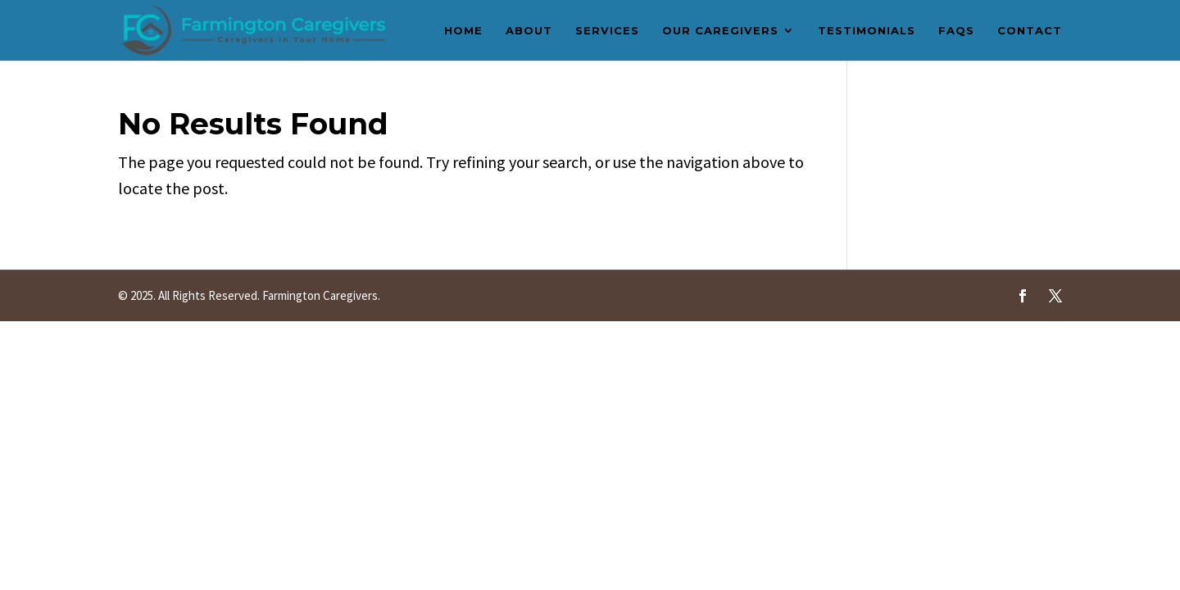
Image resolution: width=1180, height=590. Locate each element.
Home (463, 31)
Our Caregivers (720, 31)
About (529, 31)
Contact (1029, 31)
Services (607, 31)
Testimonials (866, 31)
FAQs (956, 31)
